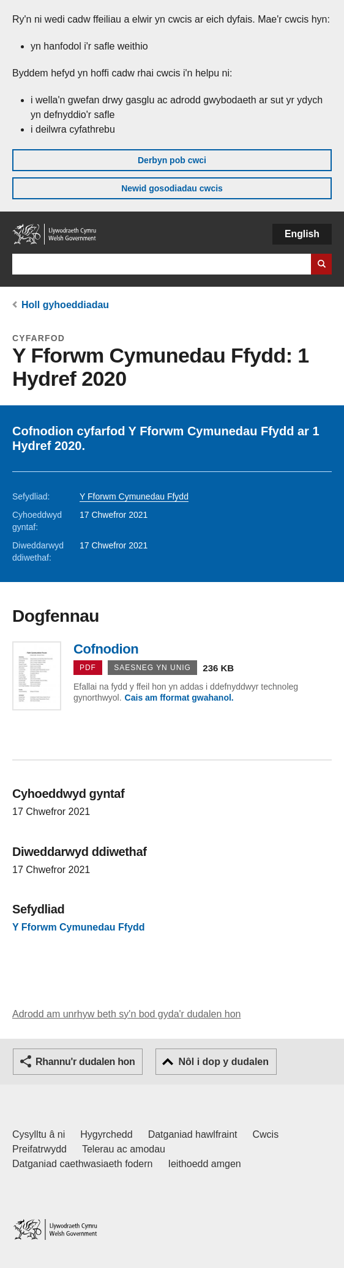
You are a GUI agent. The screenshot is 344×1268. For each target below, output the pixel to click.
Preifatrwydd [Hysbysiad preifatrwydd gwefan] (39, 1149)
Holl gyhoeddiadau (65, 305)
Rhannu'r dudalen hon (85, 1061)
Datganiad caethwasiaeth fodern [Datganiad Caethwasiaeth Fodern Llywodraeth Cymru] (82, 1164)
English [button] (302, 234)
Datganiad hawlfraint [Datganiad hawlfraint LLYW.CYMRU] (192, 1134)
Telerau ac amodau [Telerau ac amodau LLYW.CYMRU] (123, 1149)
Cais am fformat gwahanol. (179, 697)
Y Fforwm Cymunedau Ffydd (134, 496)
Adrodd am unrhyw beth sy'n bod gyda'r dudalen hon (126, 1014)
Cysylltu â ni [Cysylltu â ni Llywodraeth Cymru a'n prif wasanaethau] (38, 1134)
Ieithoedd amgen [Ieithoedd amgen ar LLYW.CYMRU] (204, 1164)
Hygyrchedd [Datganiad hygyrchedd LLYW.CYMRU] (106, 1134)
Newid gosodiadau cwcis (172, 188)
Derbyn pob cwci (172, 160)
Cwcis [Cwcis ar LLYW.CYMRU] (266, 1134)
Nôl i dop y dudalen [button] (223, 1061)
